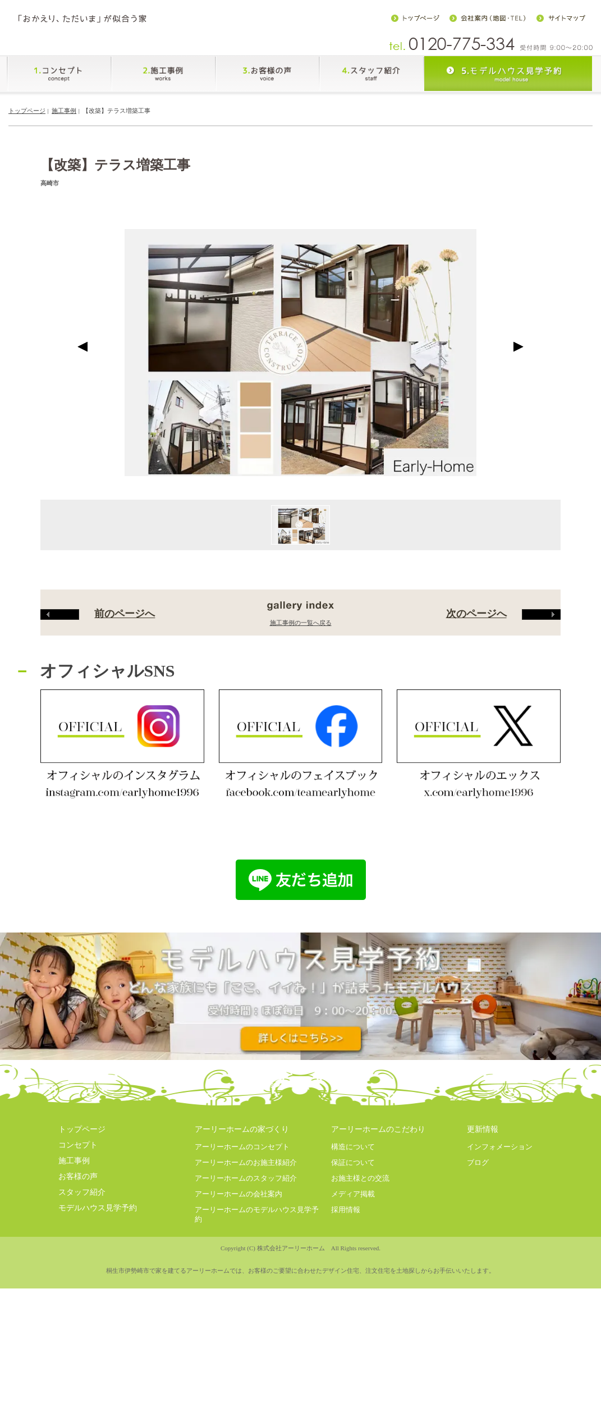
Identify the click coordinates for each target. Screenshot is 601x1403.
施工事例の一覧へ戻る (301, 768)
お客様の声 (78, 1322)
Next (518, 492)
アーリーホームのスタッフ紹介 (246, 1323)
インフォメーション (500, 1292)
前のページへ (97, 759)
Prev (82, 492)
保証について (353, 1308)
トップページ (26, 110)
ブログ (478, 1308)
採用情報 (345, 1355)
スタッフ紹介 (81, 1337)
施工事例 (64, 110)
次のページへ (503, 759)
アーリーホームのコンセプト (242, 1292)
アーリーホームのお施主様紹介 (246, 1308)
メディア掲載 (353, 1339)
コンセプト (78, 1291)
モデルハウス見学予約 (97, 1353)
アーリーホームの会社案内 (238, 1339)
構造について (353, 1292)
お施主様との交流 (360, 1323)
